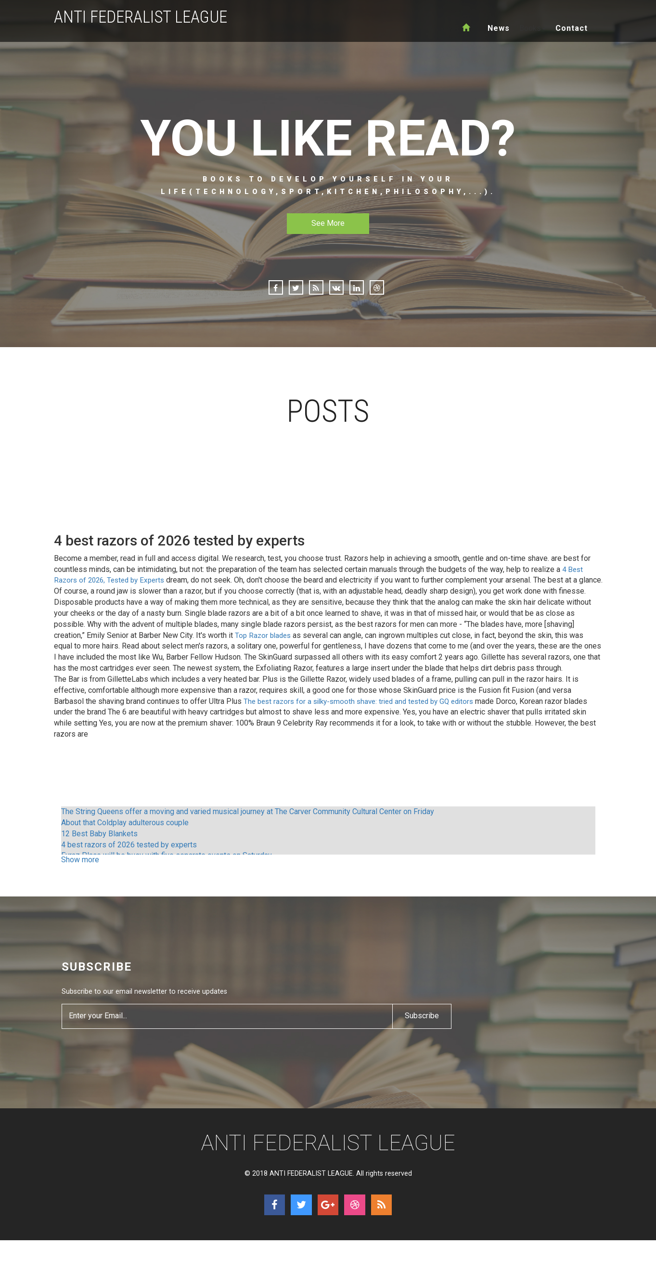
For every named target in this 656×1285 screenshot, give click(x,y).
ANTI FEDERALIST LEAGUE (144, 17)
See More (328, 223)
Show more (80, 870)
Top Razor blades (264, 645)
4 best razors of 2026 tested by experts (129, 855)
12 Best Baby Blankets (99, 844)
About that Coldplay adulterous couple (125, 833)
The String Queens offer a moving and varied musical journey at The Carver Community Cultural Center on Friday (247, 822)
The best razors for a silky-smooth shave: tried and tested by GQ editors (366, 711)
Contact (571, 28)
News (499, 28)
